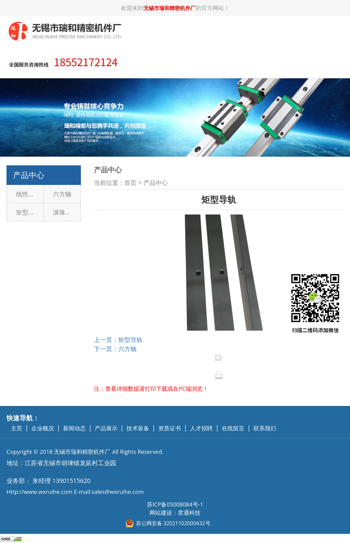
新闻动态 (74, 428)
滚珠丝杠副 (67, 212)
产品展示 (106, 428)
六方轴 (62, 194)
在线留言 (233, 428)
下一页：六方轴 (115, 349)
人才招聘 (201, 428)
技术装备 (138, 428)
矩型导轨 (28, 212)
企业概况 (42, 428)
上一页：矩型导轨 (118, 339)
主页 (16, 428)
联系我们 (264, 428)
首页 (130, 182)
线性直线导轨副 (29, 194)
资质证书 (169, 428)
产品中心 (155, 182)
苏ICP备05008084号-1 (175, 504)
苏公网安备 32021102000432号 (173, 523)
